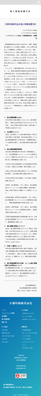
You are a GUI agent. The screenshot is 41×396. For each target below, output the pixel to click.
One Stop (4, 339)
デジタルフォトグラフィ (28, 342)
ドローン (24, 345)
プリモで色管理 (26, 339)
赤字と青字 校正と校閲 (8, 336)
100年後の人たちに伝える (28, 319)
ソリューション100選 (8, 313)
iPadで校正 (5, 330)
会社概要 (4, 316)
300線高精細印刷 (26, 330)
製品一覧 (4, 322)
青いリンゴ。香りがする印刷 (29, 333)
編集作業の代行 (6, 333)
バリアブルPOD (26, 336)
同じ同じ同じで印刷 (27, 348)
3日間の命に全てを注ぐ (28, 313)
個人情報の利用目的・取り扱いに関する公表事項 (17, 387)
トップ (4, 310)
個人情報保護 (6, 319)
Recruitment (5, 342)
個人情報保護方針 (8, 384)
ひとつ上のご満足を (27, 316)
